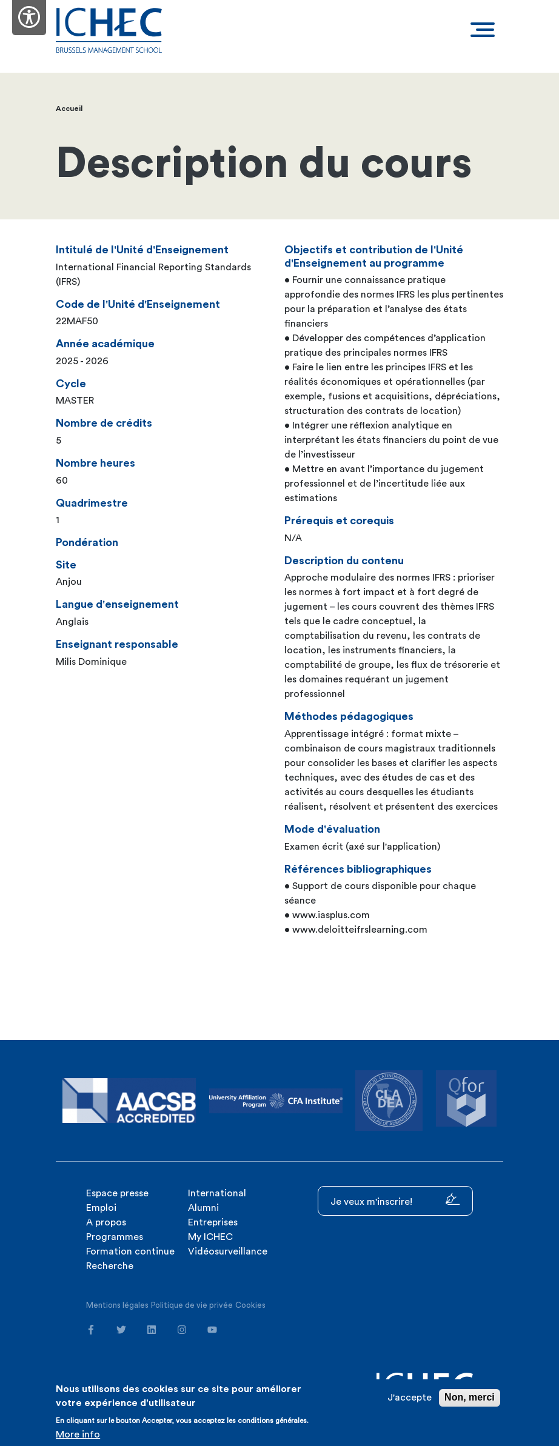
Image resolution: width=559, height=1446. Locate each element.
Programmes (114, 1237)
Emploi (101, 1208)
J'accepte (409, 1397)
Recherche (109, 1266)
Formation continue (130, 1251)
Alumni (203, 1208)
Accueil (69, 108)
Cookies (250, 1305)
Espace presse (117, 1193)
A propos (106, 1222)
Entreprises (213, 1222)
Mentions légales (117, 1305)
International (217, 1193)
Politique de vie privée (192, 1305)
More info (78, 1434)
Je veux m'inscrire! (395, 1200)
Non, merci (469, 1397)
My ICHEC (210, 1237)
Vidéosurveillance (227, 1251)
